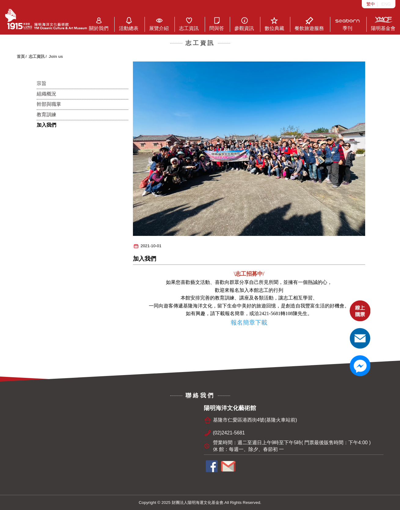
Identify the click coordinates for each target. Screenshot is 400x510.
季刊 (348, 24)
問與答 (216, 24)
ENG (386, 4)
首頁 (21, 56)
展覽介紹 (159, 24)
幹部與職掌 (49, 104)
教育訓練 (46, 114)
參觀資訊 (244, 24)
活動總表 (128, 24)
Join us (56, 56)
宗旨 (41, 83)
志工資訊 (189, 24)
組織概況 (46, 93)
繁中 (370, 4)
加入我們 (46, 125)
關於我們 (98, 24)
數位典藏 (274, 24)
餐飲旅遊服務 (309, 24)
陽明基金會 (383, 24)
